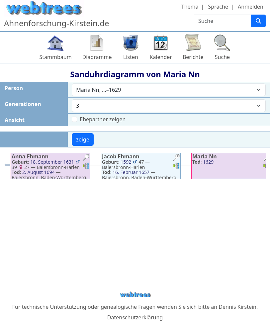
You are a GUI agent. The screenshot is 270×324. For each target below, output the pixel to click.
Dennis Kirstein (237, 306)
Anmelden (250, 6)
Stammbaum (56, 57)
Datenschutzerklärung (135, 317)
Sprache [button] (218, 6)
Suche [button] (222, 57)
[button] (86, 158)
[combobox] (168, 90)
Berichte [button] (193, 57)
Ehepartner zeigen (103, 119)
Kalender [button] (161, 57)
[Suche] (258, 21)
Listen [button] (130, 57)
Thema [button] (190, 6)
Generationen (23, 104)
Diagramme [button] (97, 57)
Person (14, 88)
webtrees (135, 294)
